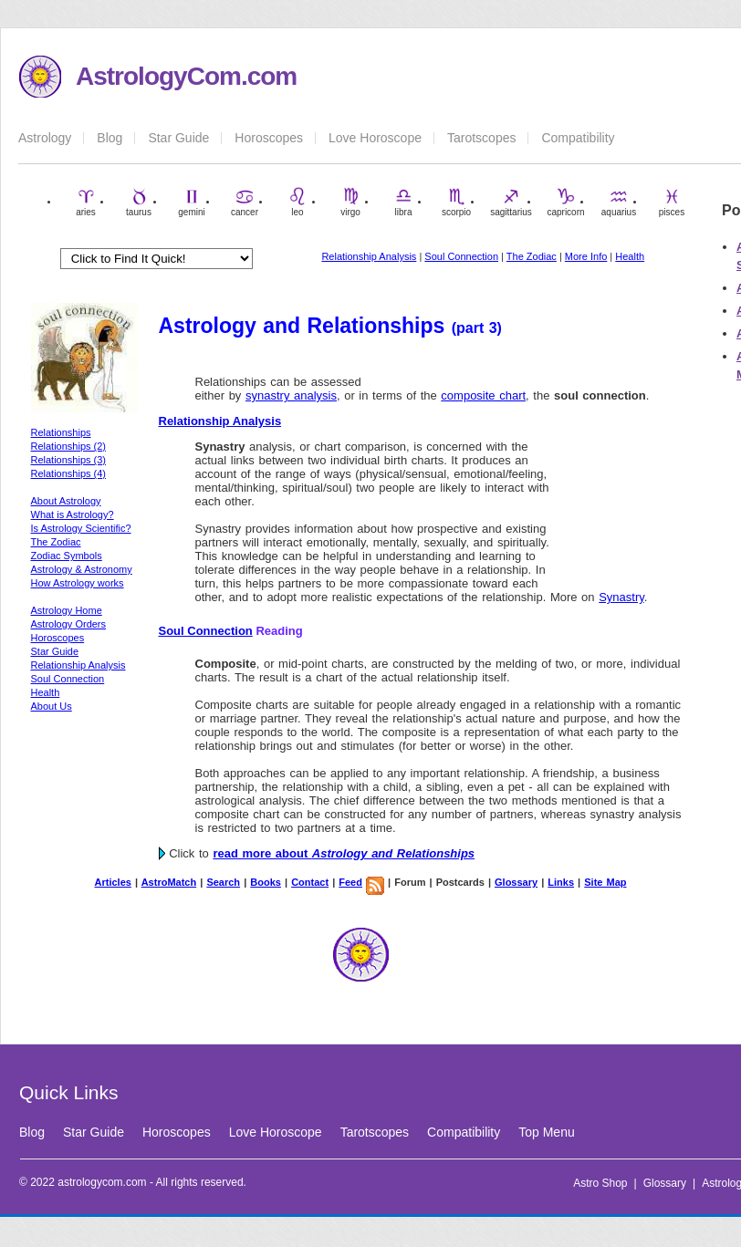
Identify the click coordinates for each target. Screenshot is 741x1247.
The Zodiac (531, 256)
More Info (586, 256)
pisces (671, 202)
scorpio (456, 202)
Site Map (605, 882)
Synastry (621, 597)
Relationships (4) (69, 473)
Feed (350, 882)
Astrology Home (66, 610)
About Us (51, 706)
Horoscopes (269, 137)
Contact (310, 882)
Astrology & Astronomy (81, 569)
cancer (244, 202)
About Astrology (66, 500)
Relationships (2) (69, 446)
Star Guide (178, 137)
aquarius (618, 202)
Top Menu (546, 1132)
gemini (191, 202)
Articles (113, 882)
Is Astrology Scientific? (81, 528)
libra (403, 202)
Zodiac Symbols (66, 555)
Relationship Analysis (368, 256)
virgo (350, 202)
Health (629, 256)
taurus (138, 202)
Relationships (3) (69, 459)
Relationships (61, 432)
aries (86, 202)
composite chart (483, 395)
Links (561, 882)
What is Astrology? (72, 514)
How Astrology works (77, 582)
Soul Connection (461, 256)
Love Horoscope (375, 137)
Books (265, 882)
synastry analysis (291, 395)
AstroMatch (169, 882)
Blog (109, 137)
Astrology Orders (69, 623)
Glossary (516, 882)
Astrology (44, 137)
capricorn (565, 202)
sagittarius (511, 202)
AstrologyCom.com (186, 76)
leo (297, 202)
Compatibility (577, 137)
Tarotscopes (481, 137)
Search (223, 882)
